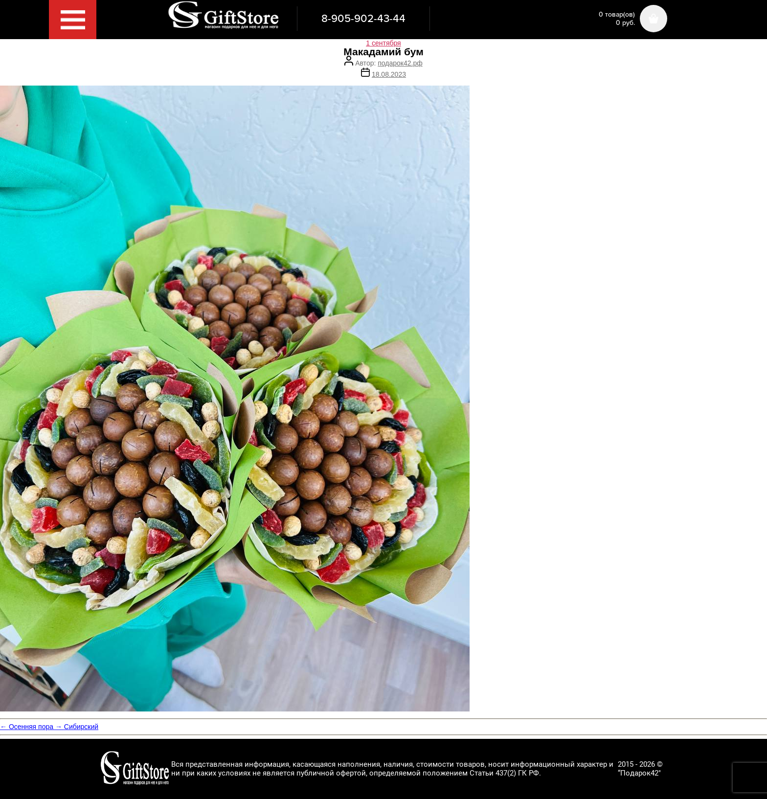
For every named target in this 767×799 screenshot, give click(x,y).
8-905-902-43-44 (363, 18)
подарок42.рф (400, 63)
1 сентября (383, 43)
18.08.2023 (389, 74)
